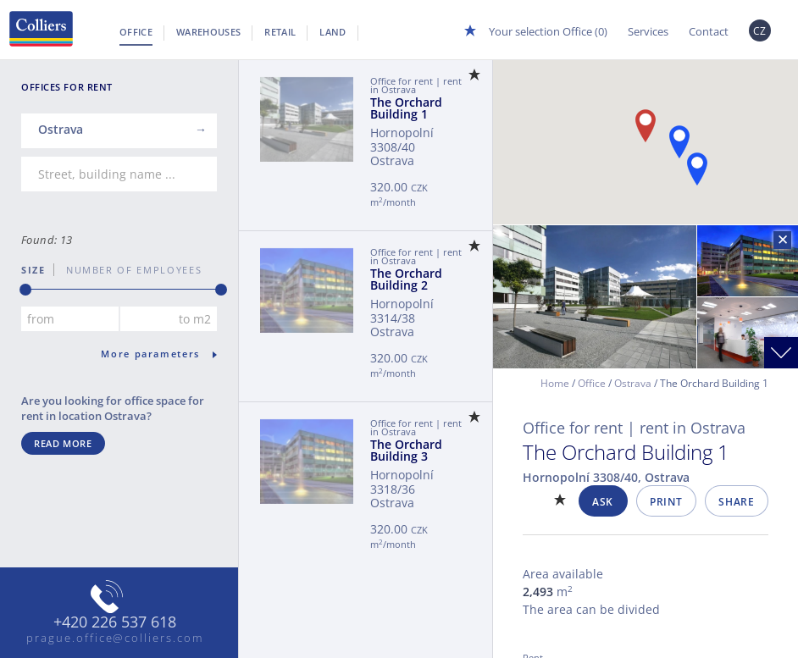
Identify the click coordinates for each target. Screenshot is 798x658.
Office (135, 31)
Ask (602, 502)
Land (332, 31)
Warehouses (208, 31)
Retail (280, 31)
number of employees (128, 269)
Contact (709, 31)
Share (736, 502)
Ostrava (632, 383)
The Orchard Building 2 (406, 279)
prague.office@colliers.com (114, 637)
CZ (760, 31)
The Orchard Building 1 (406, 108)
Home (554, 383)
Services (648, 31)
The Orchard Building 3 (406, 450)
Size (33, 269)
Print (666, 502)
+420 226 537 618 (114, 622)
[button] (679, 141)
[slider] (25, 290)
